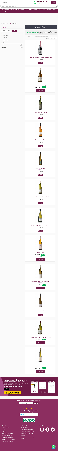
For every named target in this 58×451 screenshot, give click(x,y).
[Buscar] (56, 6)
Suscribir (36, 403)
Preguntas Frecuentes (7, 433)
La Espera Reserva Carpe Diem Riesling (40, 225)
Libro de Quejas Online (7, 441)
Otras (26, 9)
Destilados (17, 9)
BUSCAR (14, 30)
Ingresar (53, 2)
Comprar (40, 90)
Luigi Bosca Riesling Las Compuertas (40, 281)
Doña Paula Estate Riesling (40, 139)
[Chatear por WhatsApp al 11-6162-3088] (39, 2)
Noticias (2, 11)
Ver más (40, 62)
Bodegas (54, 9)
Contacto (7, 11)
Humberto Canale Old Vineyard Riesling (40, 196)
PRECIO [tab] (3, 27)
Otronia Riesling (40, 310)
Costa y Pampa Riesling (40, 85)
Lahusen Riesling (40, 252)
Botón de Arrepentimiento (8, 439)
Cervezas (22, 9)
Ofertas (30, 9)
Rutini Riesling (40, 365)
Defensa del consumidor (8, 437)
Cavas (44, 9)
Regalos (40, 9)
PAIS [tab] (3, 42)
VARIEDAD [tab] (4, 35)
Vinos (2, 9)
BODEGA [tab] (4, 37)
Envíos (3, 429)
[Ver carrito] (47, 2)
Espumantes (6, 9)
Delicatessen (49, 9)
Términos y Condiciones (7, 435)
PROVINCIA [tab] (4, 40)
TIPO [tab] (3, 33)
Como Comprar (5, 427)
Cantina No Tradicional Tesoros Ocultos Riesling (40, 57)
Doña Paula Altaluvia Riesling (40, 112)
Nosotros (4, 431)
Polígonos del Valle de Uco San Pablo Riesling (40, 337)
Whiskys (12, 9)
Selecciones (35, 9)
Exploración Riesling (40, 168)
